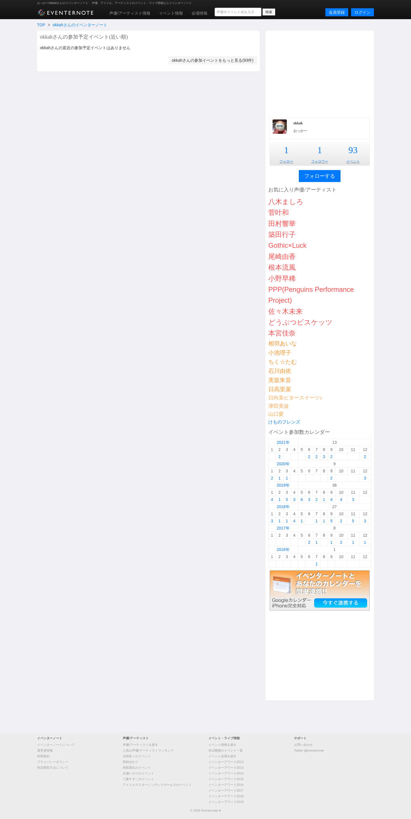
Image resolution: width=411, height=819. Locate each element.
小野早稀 (282, 278)
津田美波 (278, 406)
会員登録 (337, 12)
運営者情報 (45, 750)
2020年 (283, 464)
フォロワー (319, 161)
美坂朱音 (279, 380)
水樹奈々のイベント (137, 756)
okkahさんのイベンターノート (80, 25)
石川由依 (279, 371)
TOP (41, 25)
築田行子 (282, 234)
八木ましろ (285, 201)
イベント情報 (171, 13)
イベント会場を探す (222, 756)
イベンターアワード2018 (225, 796)
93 (353, 150)
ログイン (362, 12)
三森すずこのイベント (138, 779)
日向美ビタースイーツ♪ (295, 398)
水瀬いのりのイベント (138, 773)
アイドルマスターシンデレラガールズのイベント (157, 784)
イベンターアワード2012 (225, 762)
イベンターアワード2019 (225, 802)
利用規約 (43, 756)
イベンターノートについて (56, 744)
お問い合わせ (303, 744)
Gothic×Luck (287, 245)
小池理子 (279, 352)
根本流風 (282, 267)
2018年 (283, 506)
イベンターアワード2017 (225, 790)
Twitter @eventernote (309, 750)
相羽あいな (282, 343)
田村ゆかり (130, 762)
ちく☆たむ (282, 362)
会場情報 (199, 13)
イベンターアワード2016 (225, 784)
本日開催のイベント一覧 (225, 750)
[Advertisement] (320, 73)
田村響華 (282, 223)
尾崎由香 (282, 256)
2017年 (283, 528)
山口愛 (276, 414)
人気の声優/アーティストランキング (148, 750)
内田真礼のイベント (137, 767)
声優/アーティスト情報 (129, 13)
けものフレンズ (284, 422)
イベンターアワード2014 (225, 773)
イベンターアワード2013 (225, 767)
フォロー (286, 161)
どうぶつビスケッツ (300, 322)
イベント (353, 161)
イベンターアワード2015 (225, 779)
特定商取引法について (52, 767)
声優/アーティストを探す (140, 744)
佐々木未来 (285, 311)
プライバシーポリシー (52, 762)
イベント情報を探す (222, 744)
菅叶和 (278, 212)
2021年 (283, 442)
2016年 (283, 549)
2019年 (283, 485)
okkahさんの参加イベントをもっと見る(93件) (212, 60)
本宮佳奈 (282, 333)
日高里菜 (279, 389)
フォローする (319, 176)
